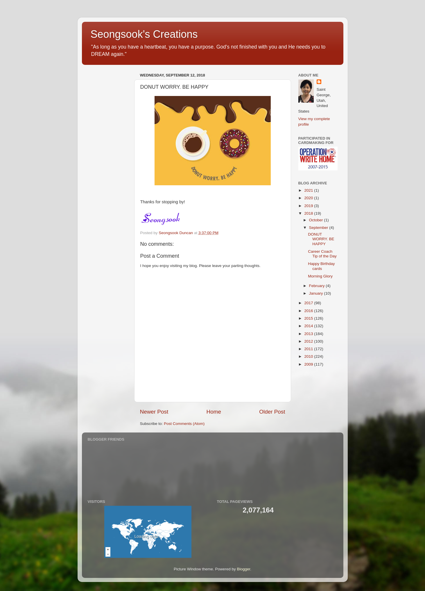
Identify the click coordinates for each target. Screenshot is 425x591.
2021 (309, 190)
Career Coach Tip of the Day (322, 253)
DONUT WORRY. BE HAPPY (321, 239)
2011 (309, 349)
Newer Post (154, 412)
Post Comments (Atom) (184, 423)
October (316, 220)
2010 (309, 356)
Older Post (272, 412)
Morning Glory (320, 276)
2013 (309, 334)
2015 (309, 318)
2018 (309, 213)
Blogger (243, 569)
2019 (309, 206)
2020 (309, 198)
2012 (309, 341)
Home (214, 412)
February (317, 286)
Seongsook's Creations (144, 34)
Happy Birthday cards (321, 265)
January (316, 293)
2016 (309, 311)
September (319, 227)
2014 (309, 326)
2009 (309, 364)
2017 (309, 303)
